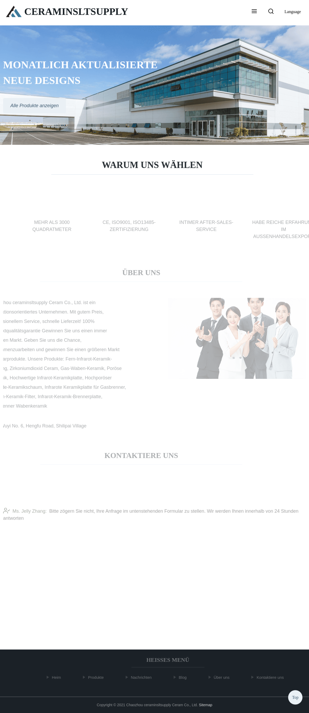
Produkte (96, 677)
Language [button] (292, 11)
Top (295, 697)
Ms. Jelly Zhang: (25, 512)
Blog (183, 677)
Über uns (222, 677)
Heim (57, 677)
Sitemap (205, 705)
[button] (254, 11)
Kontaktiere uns (270, 677)
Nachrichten (141, 677)
